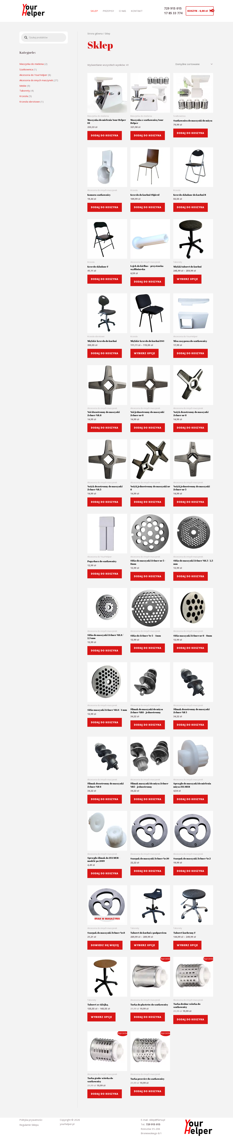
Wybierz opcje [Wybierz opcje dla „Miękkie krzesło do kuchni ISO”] (144, 353)
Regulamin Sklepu (29, 1124)
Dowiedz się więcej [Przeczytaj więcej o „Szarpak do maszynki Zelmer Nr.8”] (105, 945)
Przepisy (108, 10)
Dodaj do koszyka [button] (104, 135)
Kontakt (137, 10)
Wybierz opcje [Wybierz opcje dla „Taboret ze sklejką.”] (101, 1017)
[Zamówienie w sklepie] (193, 64)
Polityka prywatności (30, 1119)
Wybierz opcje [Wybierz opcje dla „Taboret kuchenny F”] (187, 945)
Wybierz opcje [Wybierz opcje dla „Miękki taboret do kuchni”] (187, 279)
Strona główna (95, 33)
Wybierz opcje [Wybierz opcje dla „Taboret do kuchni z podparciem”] (144, 945)
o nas (122, 10)
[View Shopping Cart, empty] (200, 11)
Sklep (94, 10)
